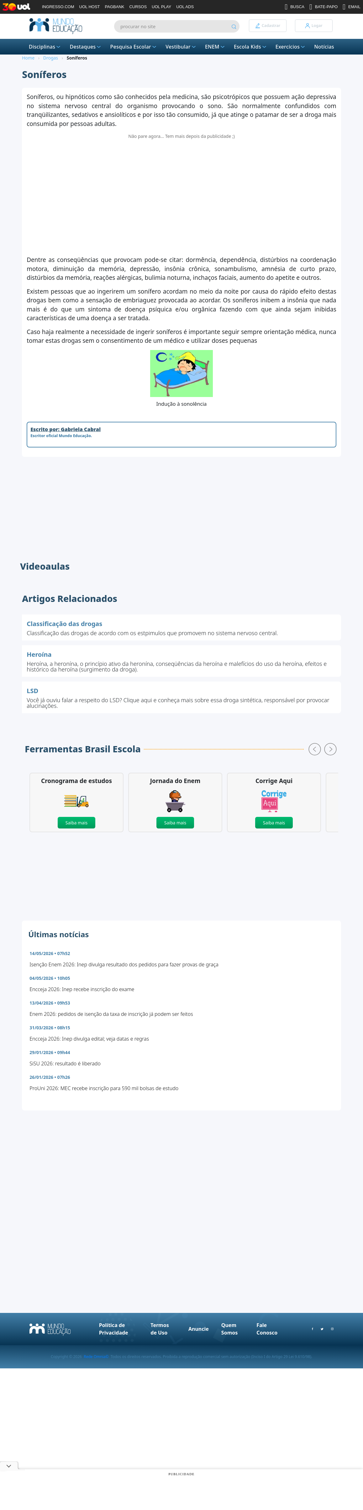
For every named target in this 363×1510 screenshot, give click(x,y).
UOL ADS (185, 6)
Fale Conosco (266, 1329)
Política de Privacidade (113, 1329)
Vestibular (181, 46)
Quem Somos (229, 1329)
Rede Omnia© (96, 1356)
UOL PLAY (161, 6)
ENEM (215, 46)
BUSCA (294, 7)
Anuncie (198, 1328)
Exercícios (291, 46)
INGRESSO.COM (58, 6)
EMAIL (351, 7)
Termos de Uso (159, 1329)
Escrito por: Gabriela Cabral (65, 429)
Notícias (324, 46)
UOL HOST (89, 6)
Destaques (86, 46)
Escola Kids (250, 46)
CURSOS (138, 6)
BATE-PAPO (323, 7)
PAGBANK (114, 6)
